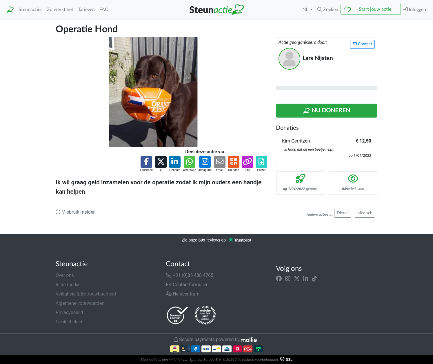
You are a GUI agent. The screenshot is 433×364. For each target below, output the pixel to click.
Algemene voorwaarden (80, 303)
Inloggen (414, 9)
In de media (68, 284)
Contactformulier (187, 284)
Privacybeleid (69, 312)
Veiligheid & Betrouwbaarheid (86, 294)
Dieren (343, 213)
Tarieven (86, 9)
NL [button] (305, 9)
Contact (362, 44)
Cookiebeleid (69, 322)
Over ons (65, 275)
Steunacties (30, 9)
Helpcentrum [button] (182, 294)
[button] (328, 9)
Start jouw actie (375, 9)
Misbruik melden (76, 212)
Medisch (364, 213)
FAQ (104, 9)
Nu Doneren (326, 110)
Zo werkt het (60, 9)
